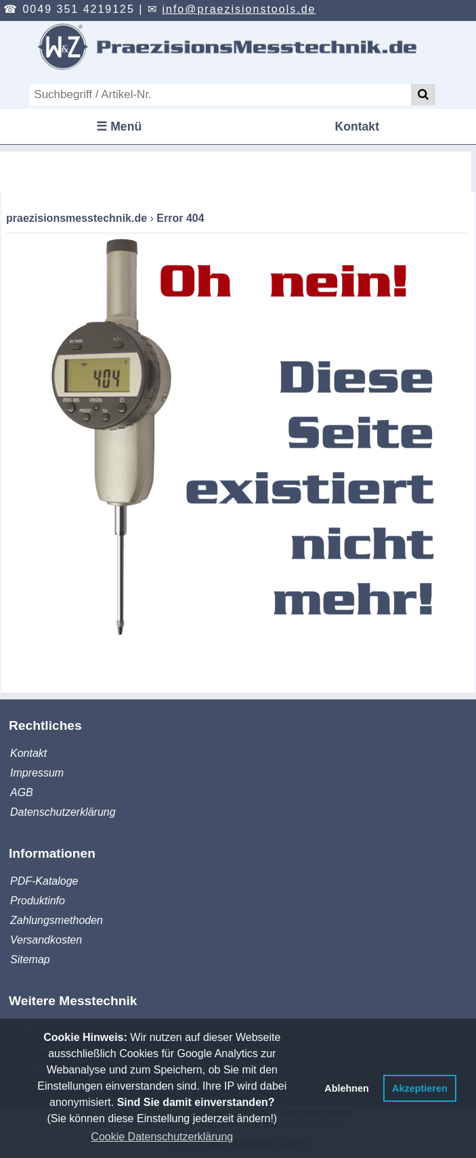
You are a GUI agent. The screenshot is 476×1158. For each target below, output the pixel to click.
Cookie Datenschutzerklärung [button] (162, 1136)
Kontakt (357, 126)
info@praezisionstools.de (239, 9)
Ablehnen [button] (346, 1088)
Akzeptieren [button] (420, 1088)
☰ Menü (119, 126)
